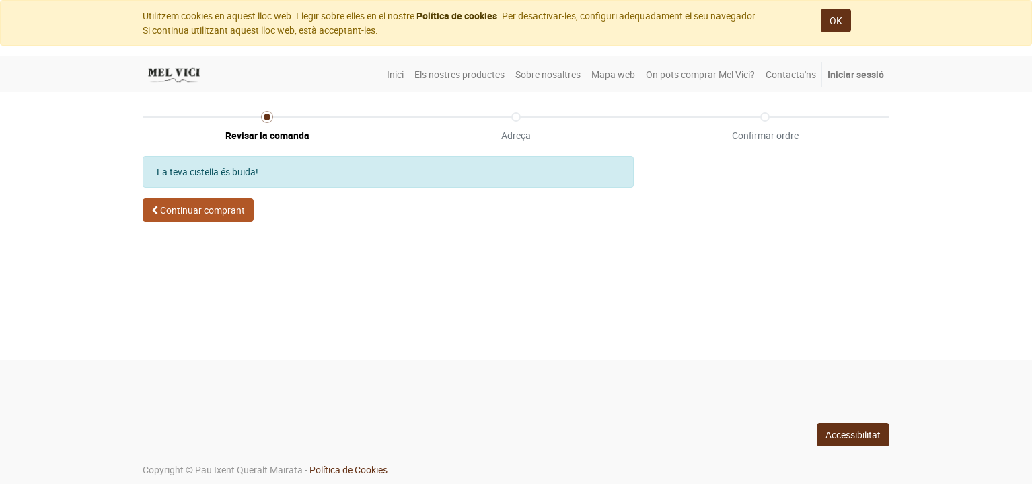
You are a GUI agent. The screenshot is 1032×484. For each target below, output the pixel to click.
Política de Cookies (348, 469)
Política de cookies (456, 15)
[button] (198, 210)
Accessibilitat (853, 434)
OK (836, 20)
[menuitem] (395, 74)
